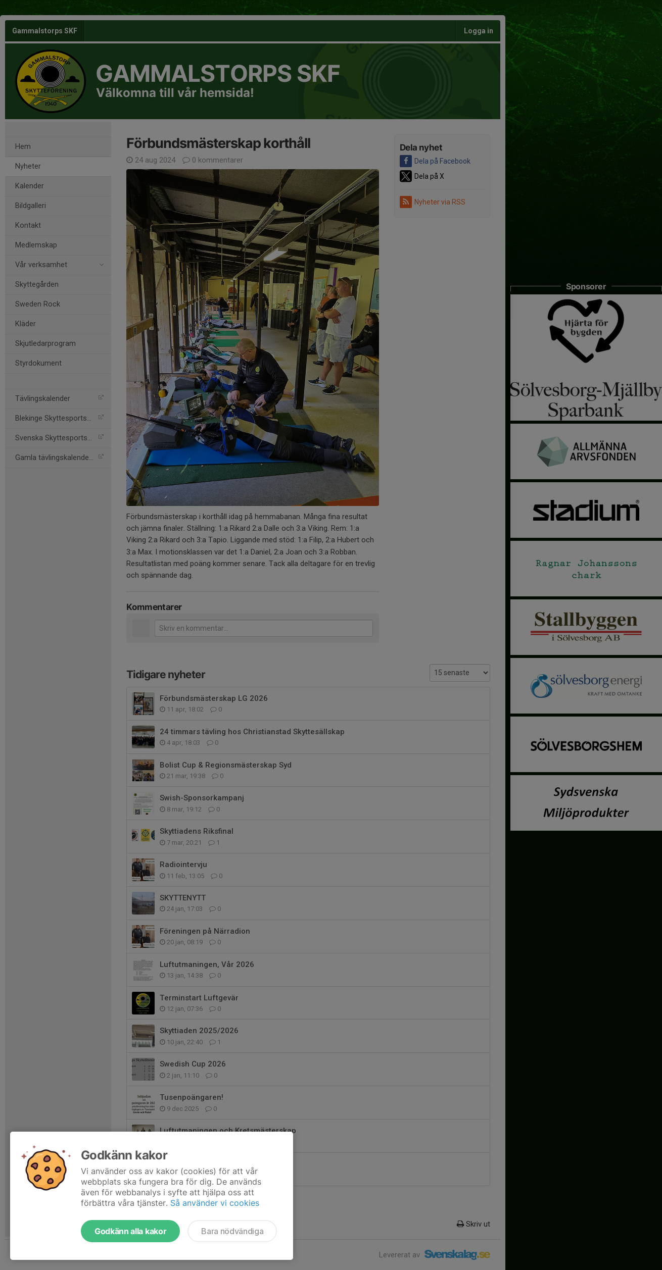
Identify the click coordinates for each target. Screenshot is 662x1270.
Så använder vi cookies (214, 1203)
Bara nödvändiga (232, 1231)
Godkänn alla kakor (130, 1231)
